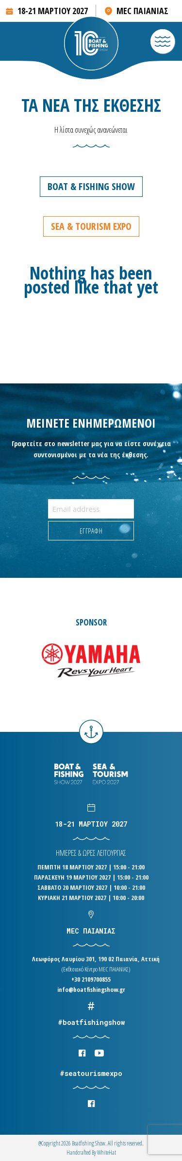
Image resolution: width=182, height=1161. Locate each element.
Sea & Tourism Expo (91, 226)
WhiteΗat (106, 1152)
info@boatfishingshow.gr (91, 989)
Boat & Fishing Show (91, 186)
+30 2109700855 (91, 979)
